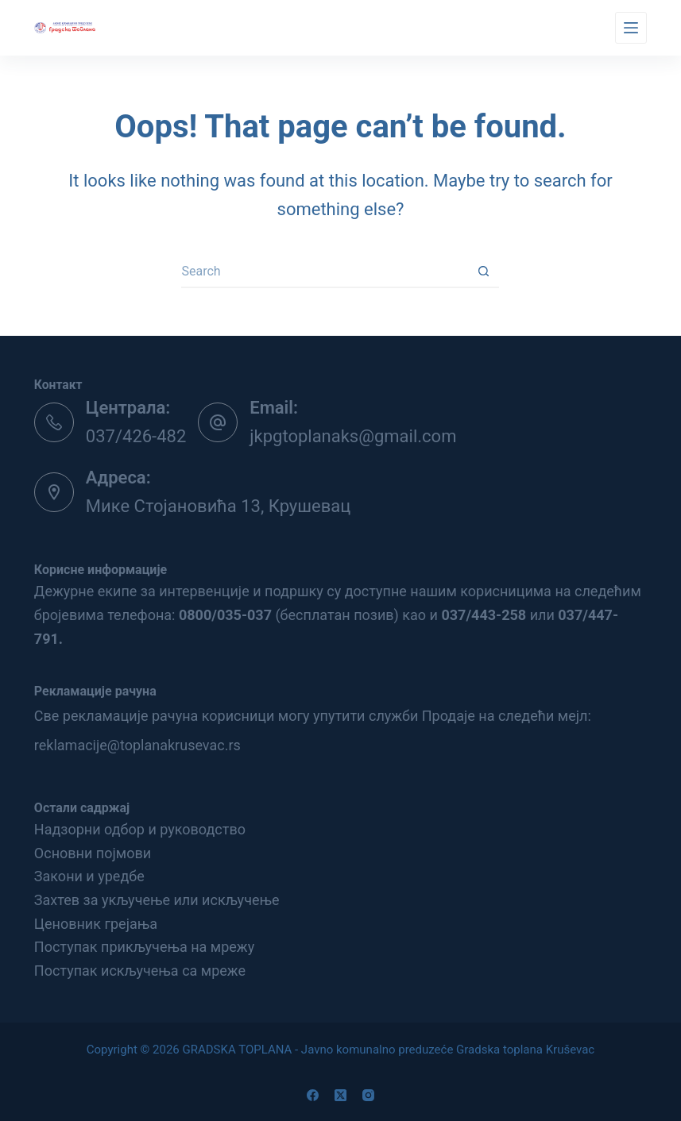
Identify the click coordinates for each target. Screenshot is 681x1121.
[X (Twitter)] (340, 1095)
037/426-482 (136, 436)
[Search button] (483, 272)
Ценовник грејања (95, 923)
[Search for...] (324, 272)
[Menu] (631, 28)
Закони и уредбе (89, 876)
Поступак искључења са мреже (140, 970)
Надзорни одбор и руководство (140, 829)
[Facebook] (313, 1095)
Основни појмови (92, 853)
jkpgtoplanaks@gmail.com (353, 436)
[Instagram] (368, 1095)
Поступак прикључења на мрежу (144, 946)
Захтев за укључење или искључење (157, 900)
